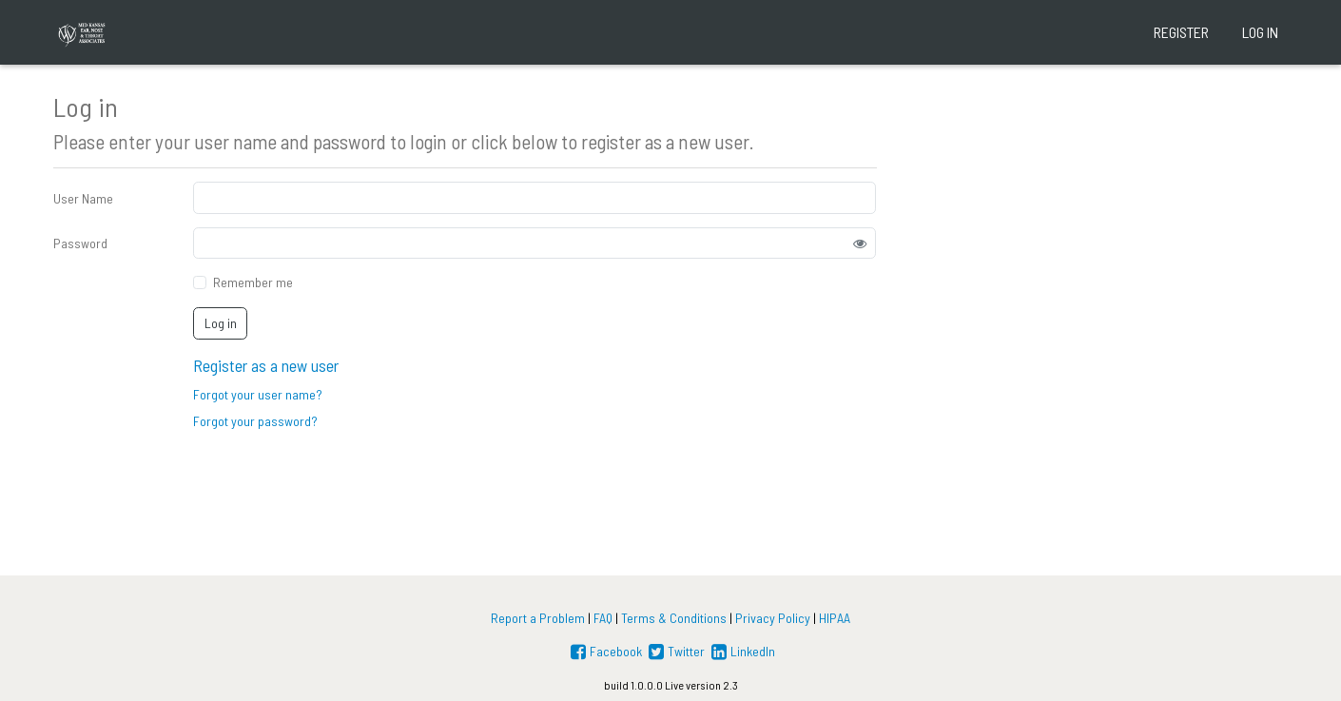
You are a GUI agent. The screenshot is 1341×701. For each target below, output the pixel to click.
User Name (83, 198)
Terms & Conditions (674, 618)
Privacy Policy (772, 618)
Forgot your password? (255, 421)
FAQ (602, 618)
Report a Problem (538, 618)
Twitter (675, 651)
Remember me (253, 282)
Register (1181, 32)
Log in (1260, 32)
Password (80, 243)
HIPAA (834, 618)
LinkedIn (741, 651)
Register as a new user (266, 365)
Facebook (604, 651)
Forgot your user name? (257, 394)
